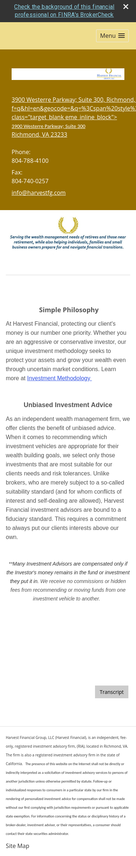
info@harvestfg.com (39, 193)
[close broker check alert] (126, 6)
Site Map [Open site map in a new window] (17, 846)
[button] (112, 35)
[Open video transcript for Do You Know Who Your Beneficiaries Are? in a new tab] (111, 692)
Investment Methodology (59, 378)
